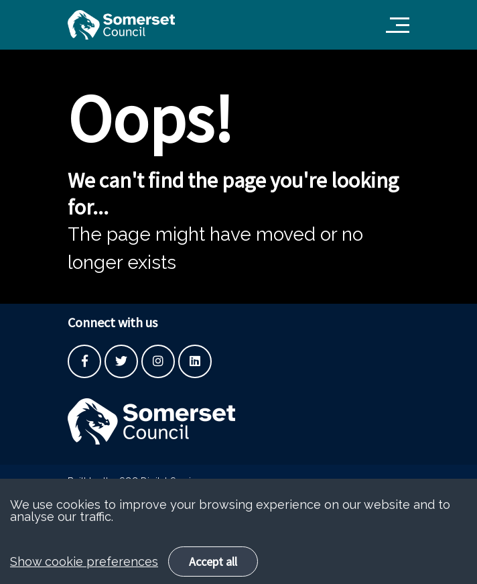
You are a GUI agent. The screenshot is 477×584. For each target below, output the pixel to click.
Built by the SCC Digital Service (135, 481)
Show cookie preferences (84, 573)
